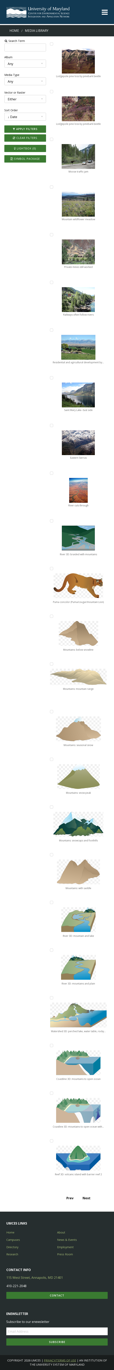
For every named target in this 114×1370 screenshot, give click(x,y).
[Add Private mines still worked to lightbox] (51, 234)
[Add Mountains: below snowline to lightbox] (51, 616)
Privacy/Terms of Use (60, 1360)
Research (12, 1254)
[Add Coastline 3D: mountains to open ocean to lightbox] (51, 1045)
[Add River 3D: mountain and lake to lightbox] (51, 902)
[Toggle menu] (105, 12)
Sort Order (9, 110)
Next (87, 1198)
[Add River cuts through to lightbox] (51, 473)
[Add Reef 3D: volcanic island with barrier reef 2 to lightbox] (51, 1140)
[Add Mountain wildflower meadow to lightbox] (51, 187)
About (61, 1232)
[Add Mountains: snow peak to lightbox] (51, 759)
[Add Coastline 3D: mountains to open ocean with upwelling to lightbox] (51, 1093)
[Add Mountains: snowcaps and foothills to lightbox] (51, 807)
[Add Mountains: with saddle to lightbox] (51, 854)
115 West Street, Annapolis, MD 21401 (34, 1277)
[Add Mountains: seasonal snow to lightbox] (51, 711)
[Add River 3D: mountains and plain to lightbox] (51, 950)
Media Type (10, 75)
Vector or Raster (13, 92)
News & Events (67, 1240)
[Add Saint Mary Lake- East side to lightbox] (51, 377)
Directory (12, 1247)
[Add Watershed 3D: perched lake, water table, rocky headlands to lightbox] (51, 997)
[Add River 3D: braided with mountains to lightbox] (51, 520)
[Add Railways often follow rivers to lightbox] (51, 282)
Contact (57, 1295)
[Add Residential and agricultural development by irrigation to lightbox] (51, 330)
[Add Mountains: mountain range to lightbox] (51, 664)
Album (7, 57)
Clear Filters (24, 138)
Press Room (65, 1254)
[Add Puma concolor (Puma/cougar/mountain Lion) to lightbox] (51, 568)
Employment (65, 1247)
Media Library (36, 30)
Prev (70, 1198)
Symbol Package (24, 159)
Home (14, 30)
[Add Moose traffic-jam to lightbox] (51, 139)
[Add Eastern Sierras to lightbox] (51, 425)
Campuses (13, 1240)
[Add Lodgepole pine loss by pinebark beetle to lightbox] (51, 44)
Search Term (13, 41)
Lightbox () (24, 148)
